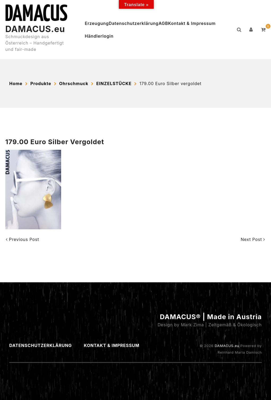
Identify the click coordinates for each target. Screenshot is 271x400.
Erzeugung (97, 23)
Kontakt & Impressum (192, 23)
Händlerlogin (99, 36)
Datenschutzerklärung (134, 23)
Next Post (253, 239)
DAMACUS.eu (35, 29)
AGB (163, 23)
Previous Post (22, 239)
